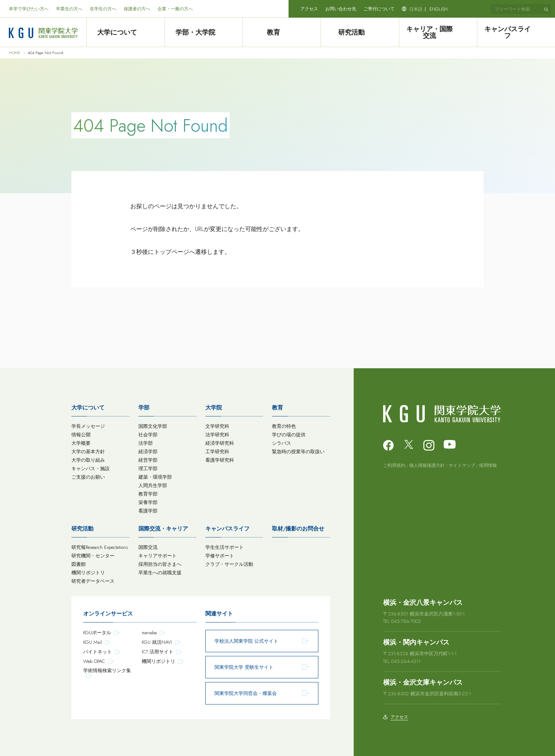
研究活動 (360, 32)
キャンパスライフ (516, 32)
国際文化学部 (152, 426)
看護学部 (148, 510)
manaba (149, 632)
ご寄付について (379, 9)
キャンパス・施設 (90, 468)
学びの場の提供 (288, 434)
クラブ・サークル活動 (229, 564)
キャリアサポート (157, 555)
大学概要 (81, 443)
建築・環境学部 (155, 476)
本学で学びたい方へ (29, 9)
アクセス (309, 9)
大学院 (213, 408)
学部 (143, 408)
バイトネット (97, 651)
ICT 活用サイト (157, 651)
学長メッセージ (88, 426)
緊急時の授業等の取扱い (298, 451)
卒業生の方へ (69, 9)
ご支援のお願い (88, 476)
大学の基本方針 (88, 451)
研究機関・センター (92, 555)
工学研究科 (217, 451)
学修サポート (219, 555)
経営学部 (148, 460)
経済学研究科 (219, 443)
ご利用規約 (394, 465)
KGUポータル (97, 632)
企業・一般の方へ (175, 9)
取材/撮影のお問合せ (298, 529)
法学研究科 (217, 434)
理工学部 (148, 468)
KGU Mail (92, 642)
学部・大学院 (203, 32)
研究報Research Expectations (99, 547)
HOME (14, 53)
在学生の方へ (103, 9)
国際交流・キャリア (163, 529)
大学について (125, 32)
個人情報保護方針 (427, 465)
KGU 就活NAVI (157, 642)
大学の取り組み (88, 460)
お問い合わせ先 (340, 9)
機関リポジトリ (88, 572)
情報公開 (81, 434)
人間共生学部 (152, 485)
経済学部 (148, 451)
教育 (281, 32)
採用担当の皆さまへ (159, 564)
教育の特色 (284, 426)
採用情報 (488, 465)
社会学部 (148, 434)
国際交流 (148, 547)
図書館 (78, 564)
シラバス (281, 443)
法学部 (145, 443)
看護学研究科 (219, 460)
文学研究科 (217, 426)
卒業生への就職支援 (159, 572)
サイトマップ (462, 465)
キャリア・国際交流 (438, 32)
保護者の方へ (137, 9)
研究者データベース (92, 581)
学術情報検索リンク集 (107, 670)
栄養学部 (148, 502)
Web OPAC (94, 661)
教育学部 (148, 493)
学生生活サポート (224, 547)
